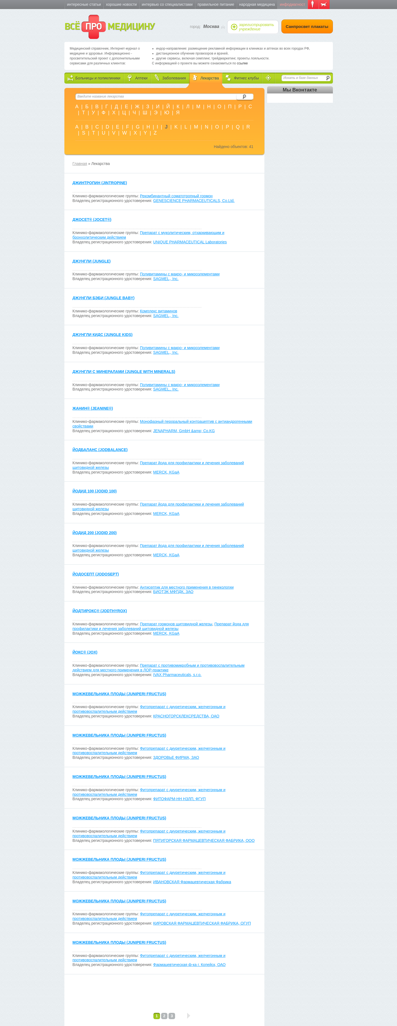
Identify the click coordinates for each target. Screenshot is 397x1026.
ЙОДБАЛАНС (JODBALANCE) (100, 450)
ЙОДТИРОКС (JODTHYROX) (100, 611)
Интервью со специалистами (167, 4)
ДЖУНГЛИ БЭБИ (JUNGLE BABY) (104, 298)
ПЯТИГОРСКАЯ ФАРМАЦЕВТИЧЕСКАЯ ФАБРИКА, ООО (204, 840)
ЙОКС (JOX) (85, 652)
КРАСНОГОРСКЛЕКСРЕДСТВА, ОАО (186, 716)
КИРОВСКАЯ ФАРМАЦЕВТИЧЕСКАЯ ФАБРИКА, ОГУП (202, 923)
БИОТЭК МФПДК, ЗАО (173, 591)
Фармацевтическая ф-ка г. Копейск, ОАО (189, 964)
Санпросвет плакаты (307, 26)
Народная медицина (257, 4)
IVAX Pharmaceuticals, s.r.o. (177, 674)
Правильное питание (216, 4)
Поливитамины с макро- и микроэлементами (180, 274)
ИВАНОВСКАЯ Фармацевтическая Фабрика (192, 882)
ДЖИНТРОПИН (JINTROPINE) (100, 183)
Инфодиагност (292, 4)
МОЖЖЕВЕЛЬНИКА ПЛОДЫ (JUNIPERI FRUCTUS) (119, 694)
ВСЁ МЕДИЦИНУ (109, 27)
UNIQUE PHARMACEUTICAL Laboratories (190, 242)
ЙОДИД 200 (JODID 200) (95, 533)
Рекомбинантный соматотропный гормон (176, 196)
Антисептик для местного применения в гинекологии (187, 587)
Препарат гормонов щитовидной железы (176, 624)
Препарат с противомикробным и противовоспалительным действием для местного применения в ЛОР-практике (159, 667)
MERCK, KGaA (166, 472)
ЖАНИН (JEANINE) (93, 408)
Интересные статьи (84, 4)
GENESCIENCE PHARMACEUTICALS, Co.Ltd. (194, 200)
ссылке (242, 63)
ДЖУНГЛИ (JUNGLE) (92, 261)
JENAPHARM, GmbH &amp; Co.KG (184, 431)
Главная (80, 163)
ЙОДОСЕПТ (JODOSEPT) (96, 574)
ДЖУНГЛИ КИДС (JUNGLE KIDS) (103, 334)
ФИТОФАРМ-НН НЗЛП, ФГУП (179, 799)
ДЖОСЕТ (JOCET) (92, 219)
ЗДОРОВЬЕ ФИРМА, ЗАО (176, 757)
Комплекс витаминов (158, 311)
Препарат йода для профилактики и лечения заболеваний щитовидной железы (161, 626)
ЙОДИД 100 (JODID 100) (95, 491)
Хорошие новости (121, 4)
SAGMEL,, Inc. (166, 279)
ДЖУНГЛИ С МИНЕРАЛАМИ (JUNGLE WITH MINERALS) (124, 371)
